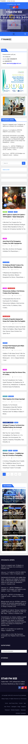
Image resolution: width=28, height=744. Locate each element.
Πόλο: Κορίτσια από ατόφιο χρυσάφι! (14, 399)
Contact (21, 703)
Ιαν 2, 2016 (7, 245)
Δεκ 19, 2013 (7, 350)
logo (25, 703)
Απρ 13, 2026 (8, 501)
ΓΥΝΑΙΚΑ (4, 238)
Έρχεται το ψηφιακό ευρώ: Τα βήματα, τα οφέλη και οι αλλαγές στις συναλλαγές (14, 498)
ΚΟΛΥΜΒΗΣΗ (11, 396)
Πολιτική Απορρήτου (15, 709)
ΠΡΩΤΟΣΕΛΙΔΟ (13, 494)
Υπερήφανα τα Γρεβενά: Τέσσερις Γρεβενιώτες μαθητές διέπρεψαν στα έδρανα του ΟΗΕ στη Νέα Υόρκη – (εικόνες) (13, 611)
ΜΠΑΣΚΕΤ (15, 450)
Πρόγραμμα (23, 709)
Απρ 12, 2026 (8, 516)
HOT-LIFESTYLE (6, 262)
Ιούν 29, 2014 (7, 323)
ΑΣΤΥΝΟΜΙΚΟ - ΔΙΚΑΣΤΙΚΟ (8, 422)
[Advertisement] (14, 729)
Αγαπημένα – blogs (15, 706)
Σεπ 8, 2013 (7, 401)
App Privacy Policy (13, 703)
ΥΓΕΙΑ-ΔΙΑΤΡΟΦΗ (11, 288)
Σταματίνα (14, 245)
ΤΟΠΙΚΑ (15, 211)
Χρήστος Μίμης (17, 219)
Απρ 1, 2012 (7, 457)
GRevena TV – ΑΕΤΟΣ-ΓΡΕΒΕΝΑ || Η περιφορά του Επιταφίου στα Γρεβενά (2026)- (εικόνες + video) (13, 147)
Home (6, 703)
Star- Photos (7, 706)
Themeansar (24, 698)
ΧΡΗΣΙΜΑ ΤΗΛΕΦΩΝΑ (21, 713)
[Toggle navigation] (14, 33)
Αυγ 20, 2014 (7, 295)
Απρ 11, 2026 (8, 532)
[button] (25, 34)
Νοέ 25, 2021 (7, 219)
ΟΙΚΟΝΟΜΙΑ (6, 494)
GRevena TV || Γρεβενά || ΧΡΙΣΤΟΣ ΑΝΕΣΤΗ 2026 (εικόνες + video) (14, 514)
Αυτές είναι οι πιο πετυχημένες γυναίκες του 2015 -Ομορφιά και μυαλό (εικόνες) (12, 243)
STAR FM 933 (14, 12)
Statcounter (6, 169)
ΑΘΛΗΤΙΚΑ (5, 396)
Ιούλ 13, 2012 (7, 429)
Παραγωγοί (7, 709)
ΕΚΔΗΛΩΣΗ (10, 211)
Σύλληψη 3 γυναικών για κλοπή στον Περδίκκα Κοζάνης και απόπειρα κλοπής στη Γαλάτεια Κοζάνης (13, 427)
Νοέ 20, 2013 (7, 376)
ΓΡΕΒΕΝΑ (5, 211)
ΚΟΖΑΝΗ (16, 422)
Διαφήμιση (23, 706)
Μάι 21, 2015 (7, 269)
